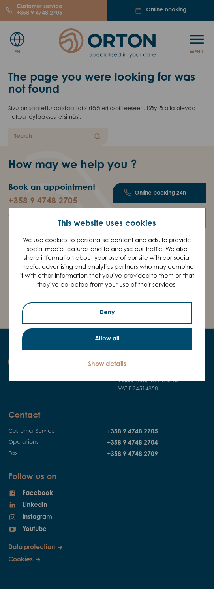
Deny (107, 313)
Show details (107, 364)
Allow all (107, 339)
